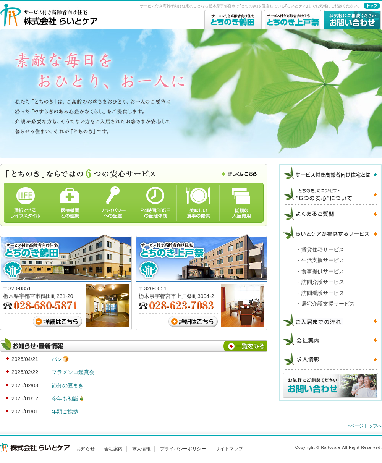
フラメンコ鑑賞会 (73, 372)
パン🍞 (60, 359)
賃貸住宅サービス (322, 249)
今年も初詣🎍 (68, 398)
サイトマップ (229, 449)
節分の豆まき (68, 385)
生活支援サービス (322, 260)
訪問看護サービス (322, 293)
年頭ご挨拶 (65, 411)
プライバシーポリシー (183, 449)
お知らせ (85, 449)
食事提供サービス (322, 271)
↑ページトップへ (365, 426)
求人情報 (141, 449)
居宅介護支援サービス (328, 304)
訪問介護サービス (322, 282)
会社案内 (113, 449)
